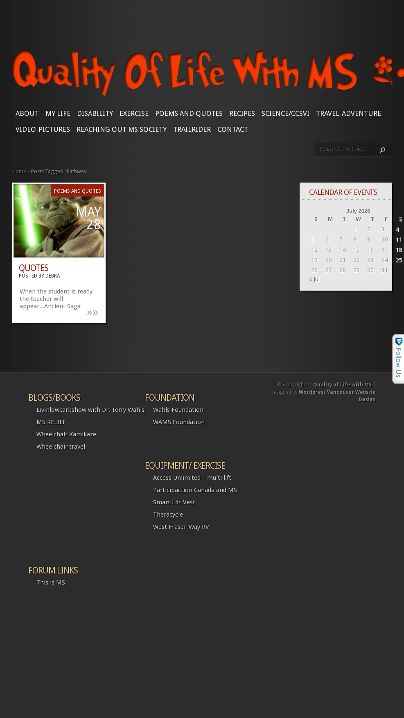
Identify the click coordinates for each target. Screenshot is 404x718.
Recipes (242, 113)
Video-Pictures (43, 129)
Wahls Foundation (178, 409)
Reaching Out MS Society (122, 129)
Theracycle (168, 514)
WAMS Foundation (179, 422)
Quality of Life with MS (342, 385)
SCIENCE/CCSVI (285, 113)
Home (19, 171)
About (27, 113)
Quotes (33, 268)
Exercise (134, 113)
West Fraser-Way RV (181, 527)
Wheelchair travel (60, 446)
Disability (95, 113)
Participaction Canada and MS (195, 490)
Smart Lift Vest (174, 502)
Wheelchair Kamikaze (66, 434)
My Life (57, 113)
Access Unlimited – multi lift (192, 477)
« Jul (314, 279)
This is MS (50, 582)
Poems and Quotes (189, 113)
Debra (52, 276)
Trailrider (192, 129)
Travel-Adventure (348, 113)
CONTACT (232, 129)
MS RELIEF (51, 422)
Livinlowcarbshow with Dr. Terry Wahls (90, 409)
